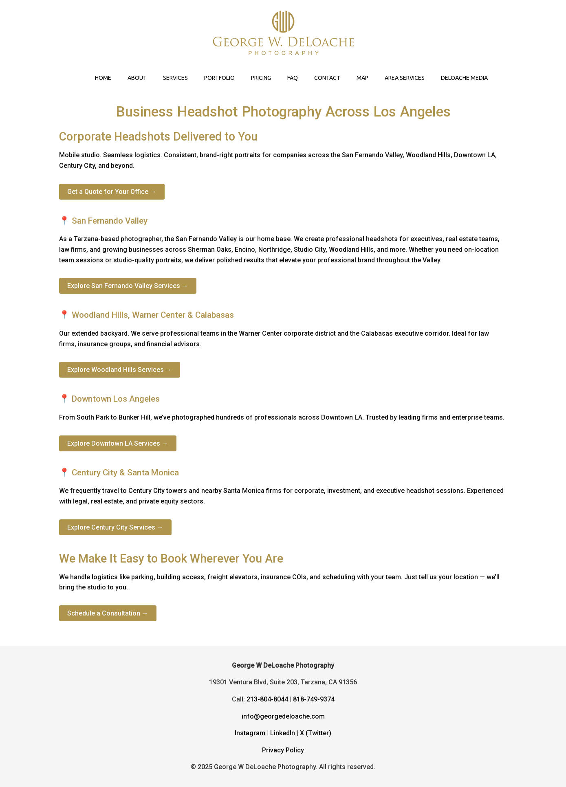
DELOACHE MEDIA (464, 78)
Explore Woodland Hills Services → (119, 370)
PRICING (261, 78)
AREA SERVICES (405, 78)
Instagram (250, 733)
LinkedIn (282, 733)
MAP (362, 78)
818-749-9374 (314, 699)
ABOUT (137, 78)
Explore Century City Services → (115, 527)
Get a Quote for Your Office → (111, 192)
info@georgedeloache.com (283, 716)
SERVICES (175, 78)
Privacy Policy (283, 750)
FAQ (292, 78)
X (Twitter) (315, 733)
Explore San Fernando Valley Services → (127, 286)
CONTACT (327, 78)
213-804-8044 (267, 699)
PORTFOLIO (219, 78)
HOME (103, 78)
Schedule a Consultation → (107, 613)
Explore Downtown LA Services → (117, 443)
